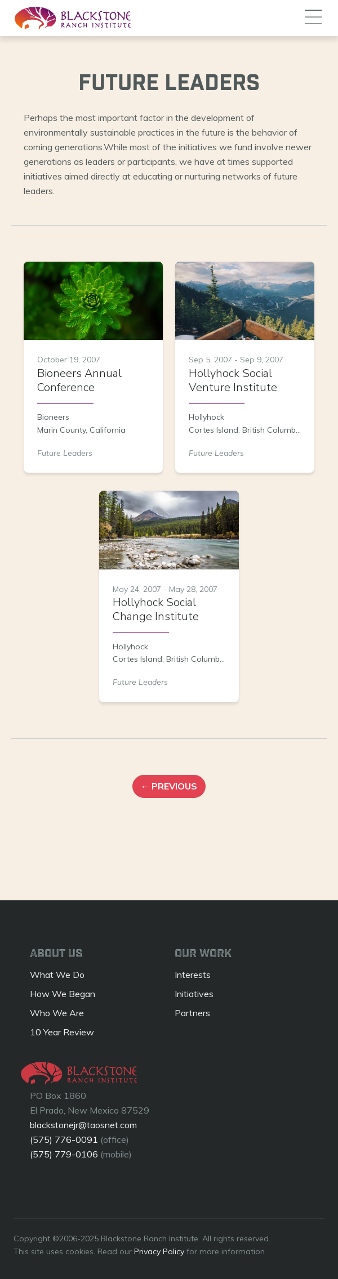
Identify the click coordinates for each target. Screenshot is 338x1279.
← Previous (168, 786)
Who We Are (57, 1012)
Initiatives (194, 993)
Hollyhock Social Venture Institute (233, 380)
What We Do (57, 974)
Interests (193, 974)
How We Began (62, 993)
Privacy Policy (159, 1251)
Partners (192, 1012)
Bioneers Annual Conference (79, 380)
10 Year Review (62, 1032)
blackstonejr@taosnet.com (83, 1124)
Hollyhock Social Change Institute (156, 609)
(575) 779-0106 (64, 1154)
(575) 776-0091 (64, 1139)
